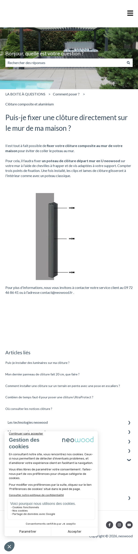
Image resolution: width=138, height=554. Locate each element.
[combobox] (64, 62)
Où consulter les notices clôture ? (28, 409)
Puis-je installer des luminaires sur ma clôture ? (37, 363)
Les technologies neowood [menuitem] (28, 422)
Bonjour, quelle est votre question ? (44, 53)
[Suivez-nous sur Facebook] (109, 524)
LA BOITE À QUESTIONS (25, 94)
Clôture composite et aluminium (29, 104)
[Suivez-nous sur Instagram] (119, 524)
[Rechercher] (128, 62)
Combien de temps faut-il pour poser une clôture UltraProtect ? (49, 397)
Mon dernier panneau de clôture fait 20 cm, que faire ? (42, 374)
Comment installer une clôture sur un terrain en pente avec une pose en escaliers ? (62, 386)
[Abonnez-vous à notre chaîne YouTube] (129, 524)
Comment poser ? (66, 94)
